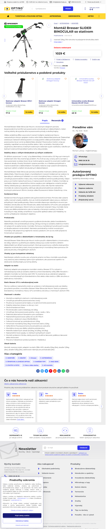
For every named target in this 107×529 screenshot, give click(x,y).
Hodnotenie (58, 35)
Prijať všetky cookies (22, 515)
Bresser (62, 68)
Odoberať (83, 448)
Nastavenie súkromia (74, 526)
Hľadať (68, 9)
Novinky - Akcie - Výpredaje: (29, 452)
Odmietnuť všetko (22, 521)
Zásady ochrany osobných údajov (22, 510)
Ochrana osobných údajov (57, 526)
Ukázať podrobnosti (22, 525)
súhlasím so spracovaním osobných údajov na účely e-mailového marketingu (66, 453)
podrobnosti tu (23, 498)
